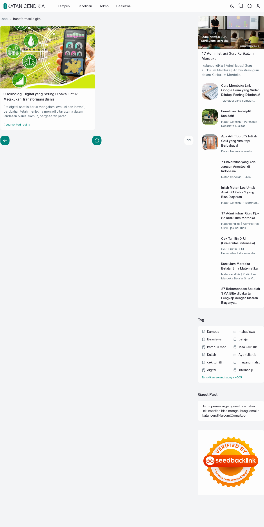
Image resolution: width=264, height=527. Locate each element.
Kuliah (211, 354)
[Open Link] (258, 6)
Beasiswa (123, 6)
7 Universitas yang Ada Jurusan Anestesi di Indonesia (238, 166)
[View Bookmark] (241, 6)
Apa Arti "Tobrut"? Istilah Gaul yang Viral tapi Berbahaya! (239, 140)
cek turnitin (215, 362)
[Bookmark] (89, 31)
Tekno (104, 6)
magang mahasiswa (249, 362)
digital (211, 370)
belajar (244, 339)
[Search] (249, 6)
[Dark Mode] (232, 6)
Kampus (64, 6)
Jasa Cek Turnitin (249, 347)
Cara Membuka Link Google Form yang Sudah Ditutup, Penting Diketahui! (240, 90)
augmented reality (18, 124)
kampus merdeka (218, 347)
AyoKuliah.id (248, 354)
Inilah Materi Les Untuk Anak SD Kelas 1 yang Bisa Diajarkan (238, 192)
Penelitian (84, 6)
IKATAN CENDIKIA (25, 6)
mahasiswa (247, 331)
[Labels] (231, 377)
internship (246, 370)
